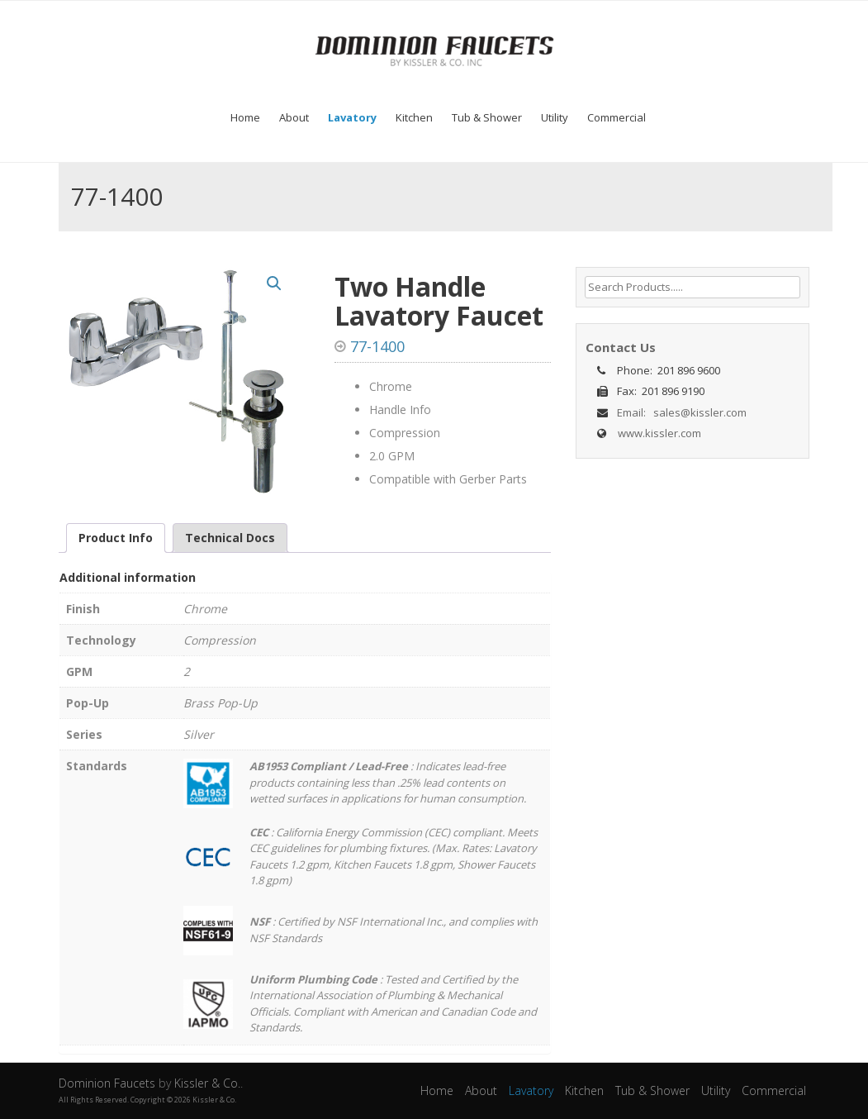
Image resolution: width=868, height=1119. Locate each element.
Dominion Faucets (109, 1083)
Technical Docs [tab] (230, 537)
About (294, 117)
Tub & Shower (487, 117)
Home (245, 117)
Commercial (616, 117)
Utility (554, 117)
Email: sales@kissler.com (679, 412)
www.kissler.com (659, 433)
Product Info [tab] (115, 537)
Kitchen (414, 117)
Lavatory (352, 117)
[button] (274, 283)
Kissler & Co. (207, 1083)
